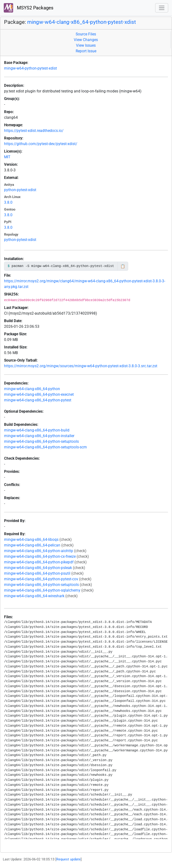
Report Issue (86, 51)
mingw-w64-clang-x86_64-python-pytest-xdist (81, 22)
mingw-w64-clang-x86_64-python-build (36, 430)
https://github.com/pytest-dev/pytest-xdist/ (40, 144)
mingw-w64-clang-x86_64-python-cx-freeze (40, 556)
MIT (7, 157)
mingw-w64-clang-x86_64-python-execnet (39, 394)
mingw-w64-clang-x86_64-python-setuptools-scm (45, 447)
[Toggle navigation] (162, 8)
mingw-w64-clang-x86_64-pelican (32, 545)
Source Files (86, 34)
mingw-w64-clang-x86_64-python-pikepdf (38, 562)
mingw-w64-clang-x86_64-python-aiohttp (38, 551)
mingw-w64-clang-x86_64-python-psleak (38, 568)
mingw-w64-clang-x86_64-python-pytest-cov (41, 579)
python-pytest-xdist (20, 190)
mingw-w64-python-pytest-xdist (30, 68)
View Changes (86, 40)
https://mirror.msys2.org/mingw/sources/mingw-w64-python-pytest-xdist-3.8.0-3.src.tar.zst (80, 366)
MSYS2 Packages (28, 8)
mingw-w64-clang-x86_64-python (32, 389)
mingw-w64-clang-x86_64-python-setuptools (41, 441)
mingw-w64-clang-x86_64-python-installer (39, 436)
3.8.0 (8, 202)
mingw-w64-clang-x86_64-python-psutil (37, 573)
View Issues (86, 45)
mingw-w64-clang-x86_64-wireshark (34, 596)
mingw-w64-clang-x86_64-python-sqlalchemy (42, 590)
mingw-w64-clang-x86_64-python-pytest (37, 400)
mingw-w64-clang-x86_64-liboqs (31, 539)
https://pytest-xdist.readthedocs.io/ (33, 130)
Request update (68, 859)
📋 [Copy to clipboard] (122, 266)
